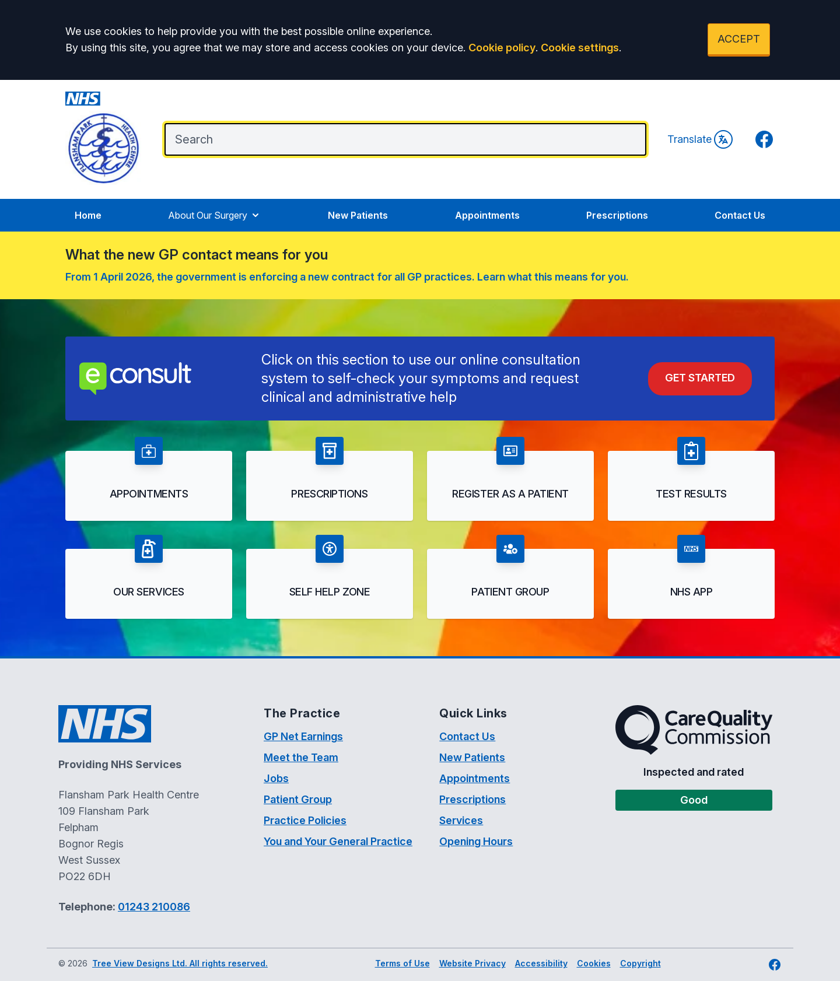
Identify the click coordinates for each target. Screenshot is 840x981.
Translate (700, 139)
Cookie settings (580, 47)
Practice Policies (305, 820)
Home (88, 215)
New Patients (358, 215)
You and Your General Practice (338, 841)
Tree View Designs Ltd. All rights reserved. (180, 963)
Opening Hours (476, 841)
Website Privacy (472, 963)
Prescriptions (617, 215)
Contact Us (740, 215)
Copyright (640, 963)
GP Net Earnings (303, 736)
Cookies (594, 963)
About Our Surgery (214, 215)
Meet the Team (301, 757)
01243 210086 (154, 907)
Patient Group (298, 799)
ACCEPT (739, 39)
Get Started (700, 378)
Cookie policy (502, 47)
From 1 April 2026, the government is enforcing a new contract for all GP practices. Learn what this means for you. (347, 277)
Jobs (276, 778)
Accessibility (541, 963)
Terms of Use (402, 963)
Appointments (487, 215)
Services (461, 820)
